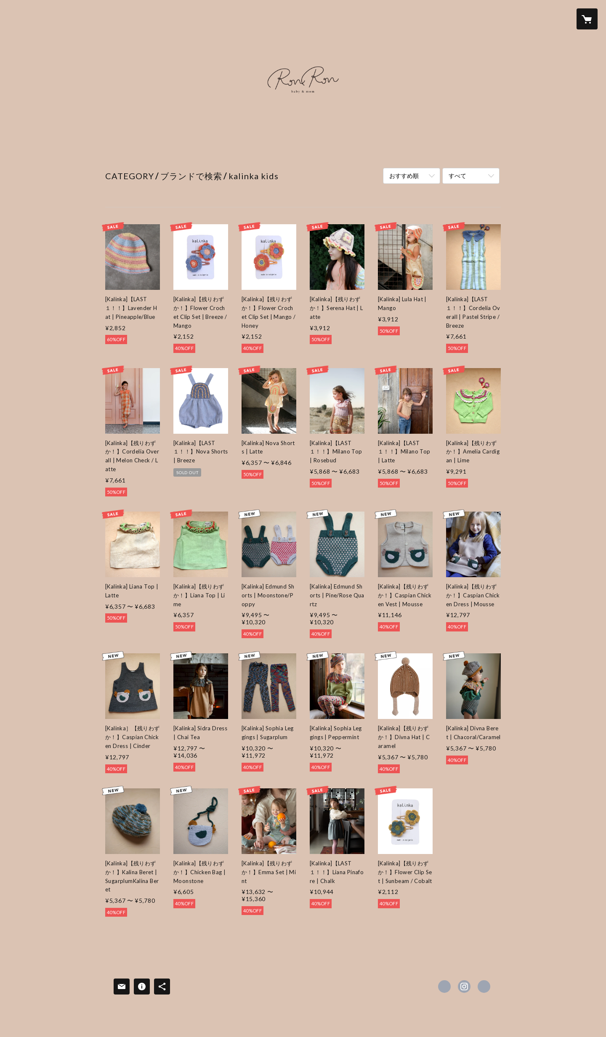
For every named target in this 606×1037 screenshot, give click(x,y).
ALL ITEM (290, 151)
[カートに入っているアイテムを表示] (587, 18)
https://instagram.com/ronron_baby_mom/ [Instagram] (464, 986)
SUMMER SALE (239, 151)
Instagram (391, 151)
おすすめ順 (404, 175)
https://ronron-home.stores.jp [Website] (484, 986)
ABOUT (328, 151)
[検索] (18, 18)
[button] (553, 19)
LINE (358, 151)
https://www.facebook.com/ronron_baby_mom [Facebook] (444, 986)
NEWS (147, 151)
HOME (116, 151)
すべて (457, 175)
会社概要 (431, 151)
